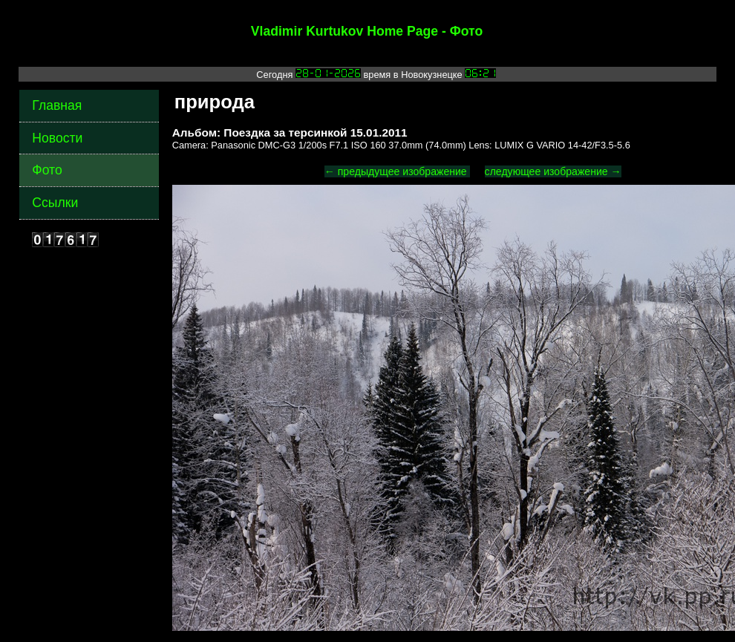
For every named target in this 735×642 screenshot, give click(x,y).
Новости (57, 138)
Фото (47, 170)
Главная (57, 105)
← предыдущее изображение (397, 171)
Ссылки (55, 202)
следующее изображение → (553, 171)
